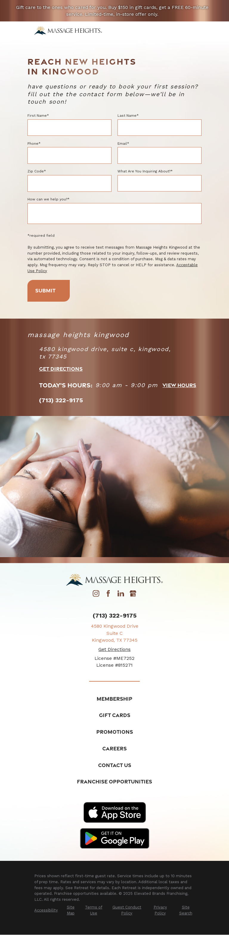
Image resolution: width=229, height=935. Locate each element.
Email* (123, 143)
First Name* (38, 115)
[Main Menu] (190, 30)
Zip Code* (36, 171)
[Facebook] (108, 595)
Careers (114, 749)
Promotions (114, 732)
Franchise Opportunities (114, 782)
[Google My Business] (133, 595)
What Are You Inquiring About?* (145, 171)
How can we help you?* (48, 199)
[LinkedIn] (120, 595)
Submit (48, 291)
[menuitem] (46, 910)
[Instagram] (96, 595)
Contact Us (114, 765)
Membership (114, 699)
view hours (179, 385)
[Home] (68, 30)
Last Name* (128, 115)
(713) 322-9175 (115, 616)
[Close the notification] (217, 11)
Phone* (34, 143)
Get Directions (61, 369)
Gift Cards (114, 715)
